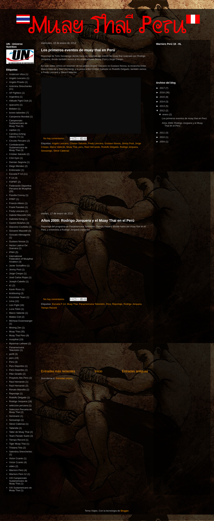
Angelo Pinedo (16, 82)
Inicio (98, 371)
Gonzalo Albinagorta (19, 234)
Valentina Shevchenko (20, 451)
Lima (11, 301)
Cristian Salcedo (78, 143)
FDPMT (13, 181)
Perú (108, 304)
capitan (13, 130)
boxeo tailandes (17, 112)
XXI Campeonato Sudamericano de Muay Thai (18, 481)
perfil (11, 354)
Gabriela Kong (16, 219)
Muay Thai (71, 147)
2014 (162, 101)
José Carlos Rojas (18, 277)
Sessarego (46, 150)
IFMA (12, 252)
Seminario (14, 416)
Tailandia (13, 428)
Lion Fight (14, 305)
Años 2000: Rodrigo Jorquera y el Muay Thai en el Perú (87, 220)
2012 (162, 110)
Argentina (14, 96)
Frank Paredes (16, 207)
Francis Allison (16, 203)
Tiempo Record (49, 307)
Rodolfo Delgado (110, 147)
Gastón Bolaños (17, 223)
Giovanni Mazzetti (18, 230)
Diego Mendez (16, 166)
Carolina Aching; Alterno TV (17, 135)
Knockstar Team (17, 297)
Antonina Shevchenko (20, 86)
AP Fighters (15, 92)
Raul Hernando (17, 381)
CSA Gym (14, 158)
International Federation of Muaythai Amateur (21, 259)
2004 (162, 141)
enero (165, 114)
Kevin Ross (15, 289)
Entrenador (15, 170)
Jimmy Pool (128, 143)
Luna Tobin (14, 309)
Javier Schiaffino (17, 265)
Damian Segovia (17, 162)
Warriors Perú (16, 470)
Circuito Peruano (17, 140)
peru (80, 147)
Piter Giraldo (15, 374)
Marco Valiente (57, 147)
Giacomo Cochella (18, 226)
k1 (10, 285)
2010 (162, 137)
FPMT (12, 199)
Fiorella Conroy (17, 195)
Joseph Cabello (17, 281)
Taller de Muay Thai (19, 432)
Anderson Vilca (17, 74)
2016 (162, 92)
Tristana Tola (15, 447)
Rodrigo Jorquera (129, 147)
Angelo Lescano (60, 143)
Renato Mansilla (17, 389)
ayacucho (14, 104)
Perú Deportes (16, 370)
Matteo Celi (15, 317)
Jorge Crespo (16, 273)
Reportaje (117, 304)
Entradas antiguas (135, 371)
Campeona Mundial (19, 116)
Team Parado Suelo (19, 436)
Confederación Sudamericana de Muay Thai (18, 147)
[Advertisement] (94, 182)
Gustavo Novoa (113, 143)
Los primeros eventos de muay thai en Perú (78, 50)
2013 (162, 106)
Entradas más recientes (58, 371)
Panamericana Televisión (92, 304)
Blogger (124, 510)
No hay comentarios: (54, 138)
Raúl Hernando (92, 147)
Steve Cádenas (61, 150)
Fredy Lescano (95, 143)
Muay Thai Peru (17, 335)
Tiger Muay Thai (17, 443)
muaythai (14, 339)
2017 (162, 88)
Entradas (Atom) (64, 378)
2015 (162, 97)
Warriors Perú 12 (18, 474)
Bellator (13, 108)
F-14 (11, 178)
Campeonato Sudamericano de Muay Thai (18, 123)
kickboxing (14, 293)
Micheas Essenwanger (20, 320)
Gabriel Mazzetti (17, 215)
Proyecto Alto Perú (18, 377)
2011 (162, 132)
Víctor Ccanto (16, 462)
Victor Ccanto (16, 458)
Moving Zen (15, 327)
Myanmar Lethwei (18, 343)
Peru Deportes (16, 366)
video (12, 466)
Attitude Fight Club (18, 100)
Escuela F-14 (59, 304)
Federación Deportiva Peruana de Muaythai (20, 187)
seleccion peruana (18, 405)
